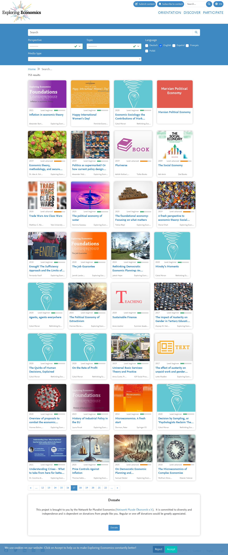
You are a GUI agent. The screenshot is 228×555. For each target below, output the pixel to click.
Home (32, 69)
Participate (213, 13)
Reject (158, 549)
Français (194, 45)
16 (68, 488)
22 (105, 488)
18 (80, 488)
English (167, 45)
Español (181, 45)
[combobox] (85, 59)
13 (49, 488)
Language (151, 40)
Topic (89, 40)
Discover (192, 13)
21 (99, 488)
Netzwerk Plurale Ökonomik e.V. (134, 510)
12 (42, 488)
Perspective (35, 40)
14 (55, 488)
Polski (152, 51)
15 (61, 488)
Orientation (169, 13)
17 (74, 488)
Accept (171, 549)
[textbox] (84, 59)
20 (93, 488)
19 (86, 488)
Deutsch (153, 45)
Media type (34, 53)
